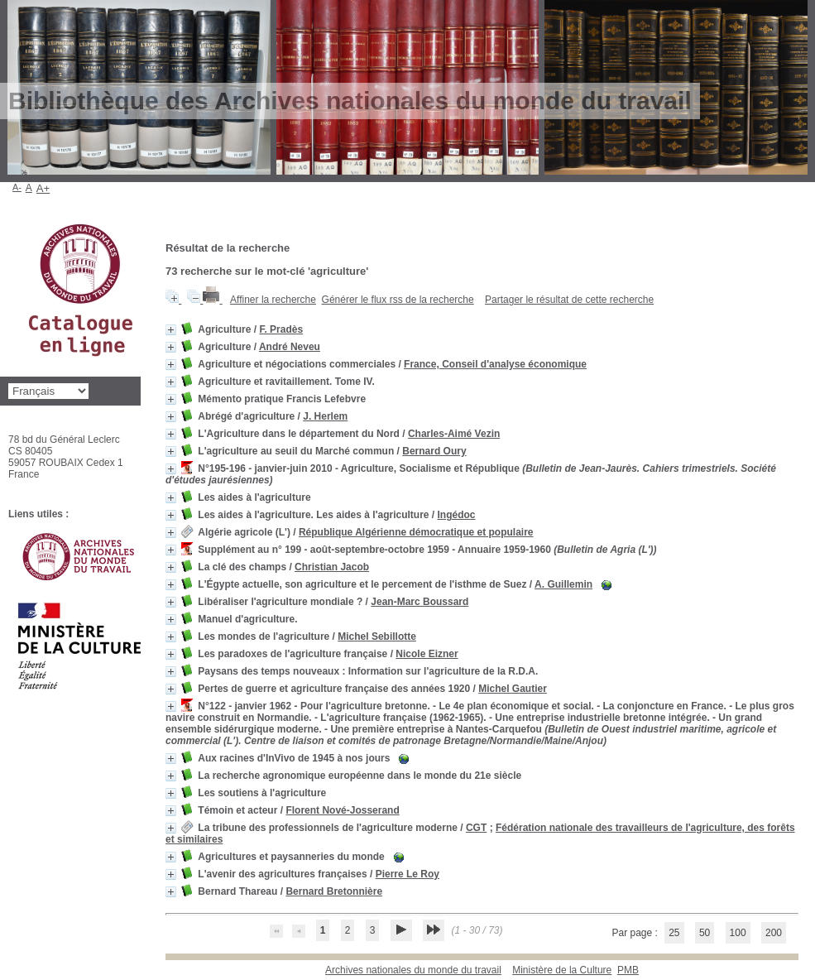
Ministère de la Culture (561, 970)
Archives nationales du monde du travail (413, 970)
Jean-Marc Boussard (419, 602)
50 (704, 933)
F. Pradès (281, 329)
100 (738, 933)
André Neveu (289, 347)
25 (674, 933)
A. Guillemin (563, 584)
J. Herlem (325, 416)
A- (17, 187)
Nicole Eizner (427, 654)
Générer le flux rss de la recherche (398, 299)
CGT (476, 827)
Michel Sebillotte (377, 636)
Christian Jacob (332, 567)
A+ (43, 188)
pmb (628, 970)
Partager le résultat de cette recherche (569, 299)
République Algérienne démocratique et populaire (416, 532)
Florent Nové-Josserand (342, 810)
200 (773, 933)
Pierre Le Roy (407, 874)
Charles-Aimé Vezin (454, 434)
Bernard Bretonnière (333, 891)
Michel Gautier (512, 688)
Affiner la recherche (273, 299)
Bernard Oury (434, 451)
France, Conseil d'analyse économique (495, 364)
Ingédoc (457, 515)
